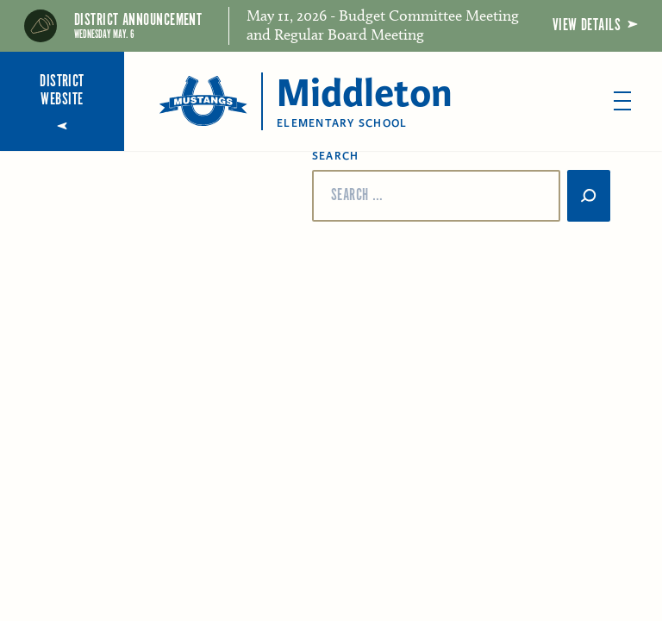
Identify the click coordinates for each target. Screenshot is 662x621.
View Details (596, 25)
